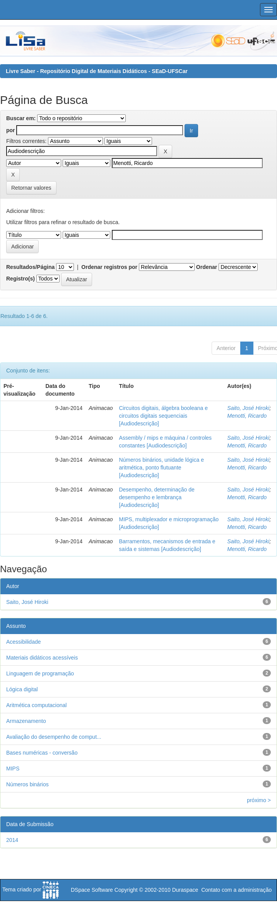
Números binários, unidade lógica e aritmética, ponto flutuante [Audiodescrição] (161, 467)
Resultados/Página (30, 267)
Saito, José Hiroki (248, 408)
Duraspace (185, 890)
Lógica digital (22, 689)
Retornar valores (31, 188)
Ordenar (206, 267)
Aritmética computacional (36, 705)
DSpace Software (92, 890)
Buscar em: (21, 118)
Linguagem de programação (40, 673)
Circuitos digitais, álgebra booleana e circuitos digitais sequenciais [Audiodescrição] (163, 416)
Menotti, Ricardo (247, 416)
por (10, 130)
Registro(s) (20, 278)
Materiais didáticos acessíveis (42, 658)
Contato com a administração (236, 890)
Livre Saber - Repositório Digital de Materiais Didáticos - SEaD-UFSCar (97, 71)
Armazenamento (26, 721)
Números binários (27, 784)
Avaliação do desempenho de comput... (53, 737)
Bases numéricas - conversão (41, 753)
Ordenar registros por (109, 267)
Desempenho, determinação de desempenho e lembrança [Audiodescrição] (156, 497)
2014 (12, 840)
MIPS (12, 768)
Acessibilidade (23, 642)
